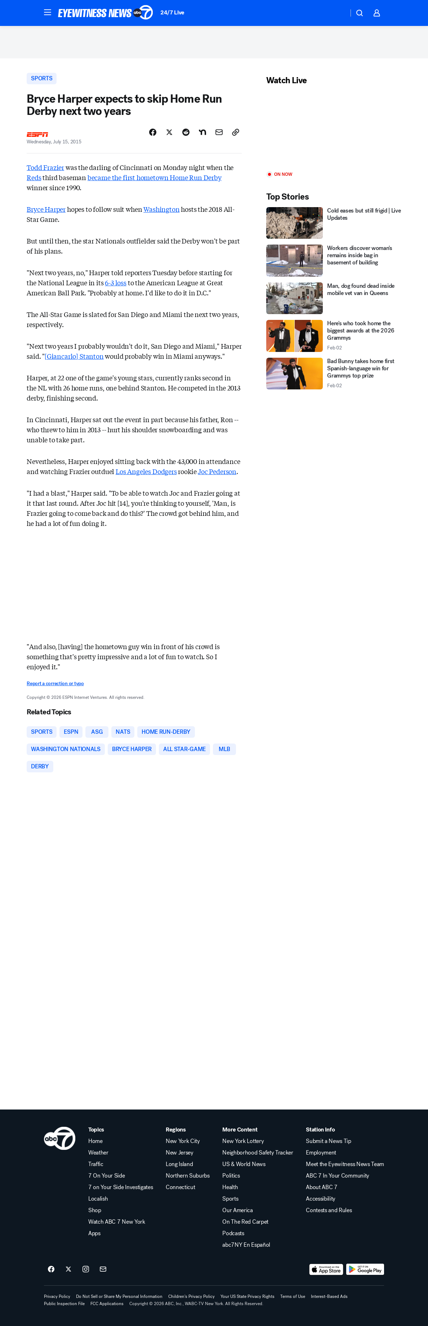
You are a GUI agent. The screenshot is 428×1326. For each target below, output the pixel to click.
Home (95, 1141)
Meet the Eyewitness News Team (345, 1164)
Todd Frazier (45, 167)
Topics (96, 1130)
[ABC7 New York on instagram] (86, 1269)
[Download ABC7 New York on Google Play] (365, 1269)
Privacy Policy (57, 1296)
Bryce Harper (46, 209)
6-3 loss (115, 282)
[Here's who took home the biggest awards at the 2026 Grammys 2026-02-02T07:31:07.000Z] (333, 336)
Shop (94, 1210)
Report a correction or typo (55, 683)
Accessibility (320, 1199)
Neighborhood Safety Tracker (257, 1153)
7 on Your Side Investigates (120, 1187)
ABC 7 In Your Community (337, 1176)
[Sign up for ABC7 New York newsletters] (103, 1269)
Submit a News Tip (328, 1141)
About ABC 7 (321, 1187)
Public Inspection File (64, 1304)
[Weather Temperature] (337, 13)
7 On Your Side (106, 1176)
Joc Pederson (217, 471)
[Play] (333, 129)
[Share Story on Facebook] (153, 132)
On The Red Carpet (245, 1222)
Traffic (95, 1164)
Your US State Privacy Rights (247, 1296)
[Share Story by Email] (219, 132)
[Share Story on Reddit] (186, 132)
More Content (239, 1130)
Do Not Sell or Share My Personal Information (119, 1296)
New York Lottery (243, 1141)
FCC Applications (107, 1304)
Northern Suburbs (188, 1176)
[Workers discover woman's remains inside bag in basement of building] (333, 261)
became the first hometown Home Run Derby (155, 177)
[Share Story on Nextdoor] (202, 132)
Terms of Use (292, 1296)
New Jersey (179, 1153)
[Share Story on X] (169, 132)
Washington (161, 209)
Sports (230, 1199)
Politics (231, 1176)
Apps (94, 1233)
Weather (98, 1153)
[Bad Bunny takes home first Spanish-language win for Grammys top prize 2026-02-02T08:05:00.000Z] (333, 374)
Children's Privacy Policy (191, 1296)
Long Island (179, 1164)
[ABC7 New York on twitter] (68, 1269)
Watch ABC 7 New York (116, 1222)
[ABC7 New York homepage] (105, 13)
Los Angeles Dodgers (146, 471)
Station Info (320, 1130)
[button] (47, 12)
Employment (321, 1153)
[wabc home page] (59, 1138)
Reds (34, 177)
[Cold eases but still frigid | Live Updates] (333, 223)
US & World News (243, 1164)
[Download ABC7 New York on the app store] (326, 1269)
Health (230, 1187)
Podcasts (233, 1233)
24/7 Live (172, 12)
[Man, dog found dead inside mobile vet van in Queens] (333, 298)
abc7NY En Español (246, 1245)
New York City (183, 1141)
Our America (237, 1210)
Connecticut (180, 1187)
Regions (176, 1130)
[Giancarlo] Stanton (74, 356)
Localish (98, 1199)
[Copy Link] (235, 132)
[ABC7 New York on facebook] (51, 1269)
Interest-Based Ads (329, 1296)
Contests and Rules (329, 1210)
